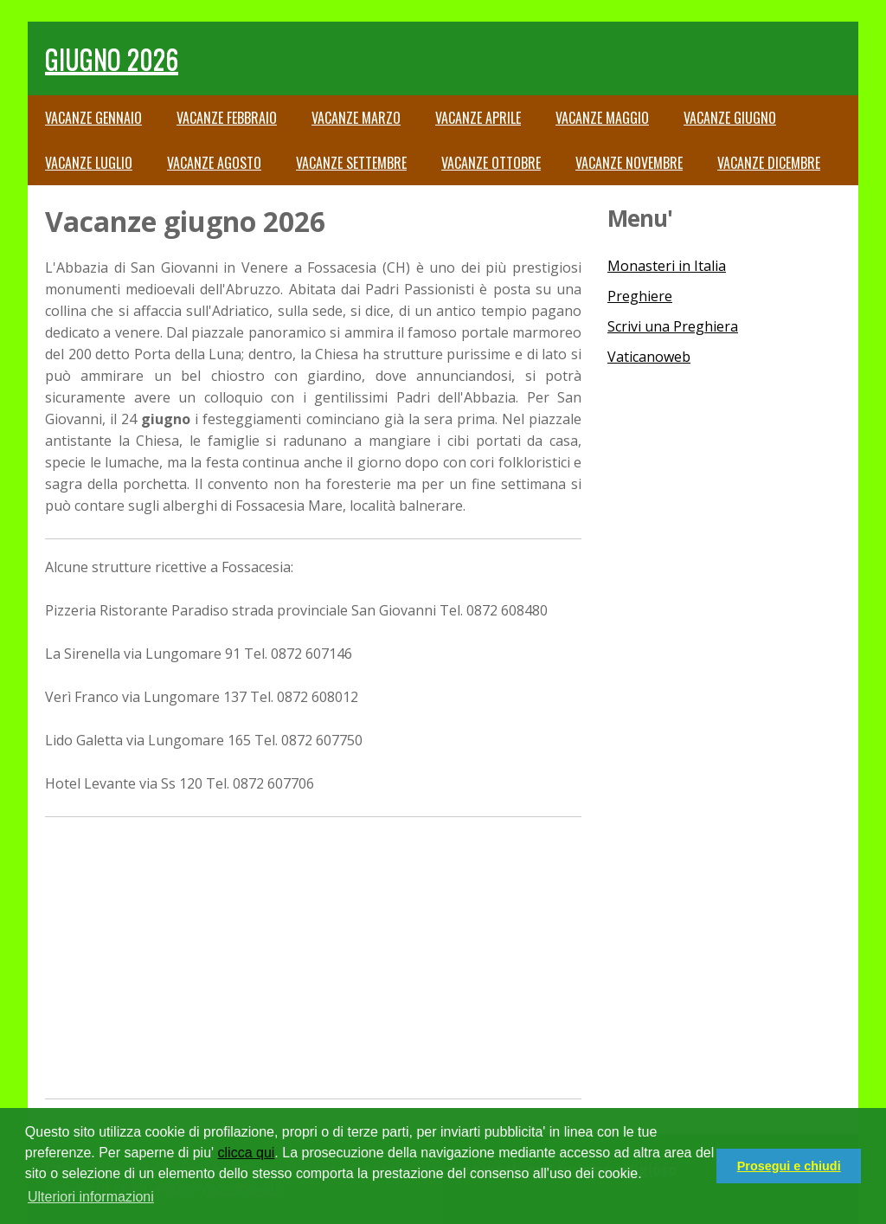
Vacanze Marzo (356, 117)
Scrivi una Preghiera (672, 326)
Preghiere (639, 296)
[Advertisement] (313, 955)
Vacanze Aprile (478, 117)
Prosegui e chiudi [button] (789, 1166)
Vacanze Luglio (88, 162)
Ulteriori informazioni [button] (91, 1196)
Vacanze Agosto (214, 162)
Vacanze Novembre (629, 162)
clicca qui (246, 1152)
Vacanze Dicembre (768, 162)
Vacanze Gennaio (93, 117)
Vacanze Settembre (351, 162)
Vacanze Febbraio (227, 117)
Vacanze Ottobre (491, 162)
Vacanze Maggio (602, 117)
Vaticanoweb (648, 356)
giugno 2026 (111, 58)
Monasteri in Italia (666, 265)
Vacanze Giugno (730, 117)
